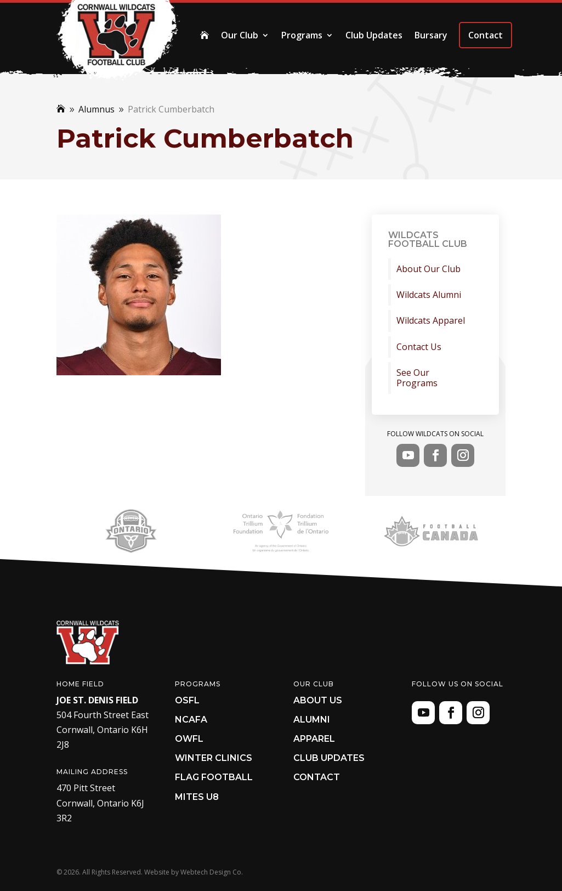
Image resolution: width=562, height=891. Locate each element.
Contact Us (418, 347)
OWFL (189, 739)
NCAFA (191, 719)
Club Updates (373, 35)
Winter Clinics (213, 758)
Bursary (431, 35)
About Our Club (428, 269)
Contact (485, 35)
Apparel (314, 739)
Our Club (239, 35)
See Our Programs (417, 378)
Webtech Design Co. (211, 872)
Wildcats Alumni (428, 295)
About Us (317, 700)
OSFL (187, 700)
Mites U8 (197, 797)
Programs (301, 35)
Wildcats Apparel (430, 320)
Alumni (311, 719)
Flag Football (214, 777)
